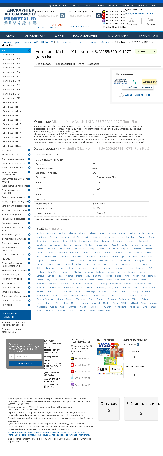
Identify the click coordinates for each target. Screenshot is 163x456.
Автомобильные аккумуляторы (9, 173)
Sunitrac (125, 291)
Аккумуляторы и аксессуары (15, 201)
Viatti (115, 303)
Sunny (135, 291)
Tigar (112, 295)
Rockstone (68, 287)
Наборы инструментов (12, 214)
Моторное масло (10, 154)
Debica (135, 245)
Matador (100, 272)
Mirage (51, 276)
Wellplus (83, 307)
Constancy (41, 245)
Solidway (68, 291)
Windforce (96, 307)
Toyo (91, 299)
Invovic (51, 264)
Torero (143, 295)
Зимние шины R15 (12, 115)
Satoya (40, 291)
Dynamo (102, 248)
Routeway (101, 287)
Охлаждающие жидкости (14, 197)
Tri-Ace (135, 299)
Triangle (146, 299)
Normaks (152, 276)
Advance (51, 233)
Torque (69, 299)
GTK (62, 260)
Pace (91, 279)
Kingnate (145, 264)
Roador (127, 283)
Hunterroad (125, 260)
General (138, 252)
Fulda (128, 252)
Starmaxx (103, 291)
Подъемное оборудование (15, 296)
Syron (65, 295)
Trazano (112, 299)
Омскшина (81, 310)
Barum (142, 237)
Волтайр (61, 310)
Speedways (89, 291)
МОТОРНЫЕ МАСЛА (52, 350)
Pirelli (109, 279)
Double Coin (64, 248)
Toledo (121, 295)
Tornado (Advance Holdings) (50, 299)
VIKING (124, 303)
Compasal (143, 241)
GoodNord (78, 256)
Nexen (118, 276)
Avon (120, 237)
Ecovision (113, 248)
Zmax (153, 307)
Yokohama (134, 307)
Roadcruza (90, 283)
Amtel (102, 233)
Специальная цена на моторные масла (12, 330)
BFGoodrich (42, 241)
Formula (85, 252)
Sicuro (57, 291)
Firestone (62, 252)
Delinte (40, 248)
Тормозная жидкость (12, 274)
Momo (79, 276)
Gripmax (40, 260)
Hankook (92, 260)
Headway (103, 260)
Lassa (130, 268)
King (135, 264)
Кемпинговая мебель (12, 300)
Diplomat (51, 248)
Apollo (142, 233)
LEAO (150, 268)
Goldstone (65, 256)
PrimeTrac (41, 283)
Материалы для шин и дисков (12, 228)
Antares (122, 233)
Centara (105, 241)
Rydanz (126, 287)
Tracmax (101, 299)
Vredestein (42, 307)
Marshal (77, 272)
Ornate (63, 279)
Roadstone (140, 283)
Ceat (96, 241)
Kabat (78, 264)
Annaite (112, 233)
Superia (55, 295)
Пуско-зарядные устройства (15, 186)
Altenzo (82, 233)
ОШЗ (92, 310)
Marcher (66, 272)
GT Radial (52, 260)
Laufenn (140, 268)
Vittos (143, 303)
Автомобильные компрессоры (9, 248)
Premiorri (132, 279)
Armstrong (41, 237)
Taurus (74, 295)
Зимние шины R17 (12, 124)
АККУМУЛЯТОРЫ (148, 35)
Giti (38, 256)
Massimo (89, 272)
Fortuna (96, 252)
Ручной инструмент (11, 223)
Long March (53, 272)
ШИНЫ (59, 35)
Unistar (106, 303)
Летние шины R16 (11, 72)
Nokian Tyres (139, 276)
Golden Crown (49, 256)
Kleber (40, 268)
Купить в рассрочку (58, 5)
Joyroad (69, 264)
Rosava (80, 287)
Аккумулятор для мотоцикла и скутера (15, 180)
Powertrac (120, 279)
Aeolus (62, 233)
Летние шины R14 (11, 63)
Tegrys (95, 295)
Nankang (97, 276)
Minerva (40, 276)
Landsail (93, 268)
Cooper (78, 245)
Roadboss (76, 283)
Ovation (82, 279)
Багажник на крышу (11, 292)
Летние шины (9, 54)
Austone (97, 237)
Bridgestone (85, 241)
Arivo (150, 233)
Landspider (106, 268)
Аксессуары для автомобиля (15, 210)
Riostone (64, 283)
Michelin (105, 42)
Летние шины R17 (11, 76)
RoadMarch (115, 283)
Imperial (40, 264)
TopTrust (132, 295)
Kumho (72, 268)
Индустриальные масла (13, 159)
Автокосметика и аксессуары (15, 206)
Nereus (108, 276)
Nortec (40, 279)
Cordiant (89, 245)
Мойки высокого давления (14, 270)
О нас (155, 5)
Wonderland (120, 307)
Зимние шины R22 (12, 146)
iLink (150, 260)
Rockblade (41, 287)
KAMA (87, 264)
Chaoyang (117, 241)
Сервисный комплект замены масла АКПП (12, 264)
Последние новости (9, 315)
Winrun (107, 307)
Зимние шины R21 (12, 141)
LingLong (41, 272)
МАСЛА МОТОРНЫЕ (85, 35)
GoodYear (103, 256)
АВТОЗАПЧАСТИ (35, 35)
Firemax (50, 252)
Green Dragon (118, 256)
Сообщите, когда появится (139, 87)
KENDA (115, 264)
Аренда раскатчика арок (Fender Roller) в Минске (13, 323)
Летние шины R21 (11, 94)
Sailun (136, 287)
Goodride (91, 256)
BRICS (73, 241)
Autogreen (110, 237)
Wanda (53, 307)
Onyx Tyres (51, 279)
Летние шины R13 (11, 59)
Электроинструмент (11, 234)
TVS (57, 303)
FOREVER (74, 252)
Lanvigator (119, 268)
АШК (39, 310)
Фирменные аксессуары (13, 219)
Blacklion (55, 241)
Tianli (103, 295)
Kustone (82, 268)
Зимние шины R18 (12, 128)
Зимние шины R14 (12, 111)
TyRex (65, 303)
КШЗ (71, 310)
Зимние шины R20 (12, 137)
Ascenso (54, 237)
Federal (40, 252)
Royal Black (114, 287)
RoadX (151, 283)
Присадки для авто (11, 243)
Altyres (93, 233)
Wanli (62, 307)
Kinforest (126, 264)
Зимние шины (10, 102)
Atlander (65, 237)
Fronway (118, 252)
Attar (87, 237)
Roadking (102, 283)
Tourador (80, 299)
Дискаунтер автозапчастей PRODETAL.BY (27, 42)
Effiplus (124, 248)
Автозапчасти (8, 283)
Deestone (146, 245)
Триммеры (7, 305)
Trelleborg (124, 299)
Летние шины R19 (11, 85)
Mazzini (121, 272)
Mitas (60, 276)
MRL (88, 276)
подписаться (25, 363)
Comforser (130, 241)
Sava (48, 291)
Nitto (127, 276)
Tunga (49, 303)
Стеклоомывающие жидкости (11, 191)
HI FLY (114, 260)
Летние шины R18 (11, 80)
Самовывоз (127, 5)
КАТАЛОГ (10, 35)
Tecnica (84, 295)
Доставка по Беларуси (106, 5)
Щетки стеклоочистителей (14, 239)
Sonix (78, 291)
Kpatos (62, 268)
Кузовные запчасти (11, 287)
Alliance (72, 233)
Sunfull (114, 291)
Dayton (125, 245)
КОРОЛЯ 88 (133, 344)
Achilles (40, 233)
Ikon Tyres (139, 260)
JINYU (59, 264)
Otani (72, 279)
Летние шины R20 (11, 89)
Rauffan (53, 283)
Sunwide (146, 291)
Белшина (49, 310)
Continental (55, 245)
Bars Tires (130, 237)
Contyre (67, 245)
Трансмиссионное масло (13, 163)
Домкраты (6, 150)
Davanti (115, 245)
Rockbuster (55, 287)
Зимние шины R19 (12, 133)
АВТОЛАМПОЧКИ (117, 35)
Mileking (143, 272)
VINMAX (134, 303)
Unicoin (74, 303)
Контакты (142, 5)
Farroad (148, 248)
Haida (81, 260)
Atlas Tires (77, 237)
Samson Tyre (149, 287)
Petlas (100, 279)
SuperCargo (42, 295)
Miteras (69, 276)
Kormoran (50, 268)
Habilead (71, 260)
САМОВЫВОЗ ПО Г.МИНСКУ (52, 380)
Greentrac (133, 256)
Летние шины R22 (11, 98)
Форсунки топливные (12, 279)
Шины (92, 42)
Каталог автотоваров (70, 42)
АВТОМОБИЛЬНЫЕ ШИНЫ (54, 347)
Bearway (152, 237)
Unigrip (85, 303)
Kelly (106, 264)
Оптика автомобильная (13, 254)
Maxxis (111, 272)
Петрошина (104, 310)
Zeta (145, 307)
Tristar (39, 303)
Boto (65, 241)
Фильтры (6, 259)
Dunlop (91, 248)
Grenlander (146, 256)
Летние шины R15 (11, 67)
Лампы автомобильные (13, 167)
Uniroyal (96, 303)
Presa (143, 279)
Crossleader (102, 245)
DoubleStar (79, 248)
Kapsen (97, 264)
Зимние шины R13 (12, 107)
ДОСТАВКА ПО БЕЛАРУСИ (51, 385)
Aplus (132, 233)
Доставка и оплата (81, 5)
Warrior (72, 307)
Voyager (153, 303)
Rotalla (90, 287)
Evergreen (136, 248)
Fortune (107, 252)
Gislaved (149, 252)
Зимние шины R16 (12, 120)
